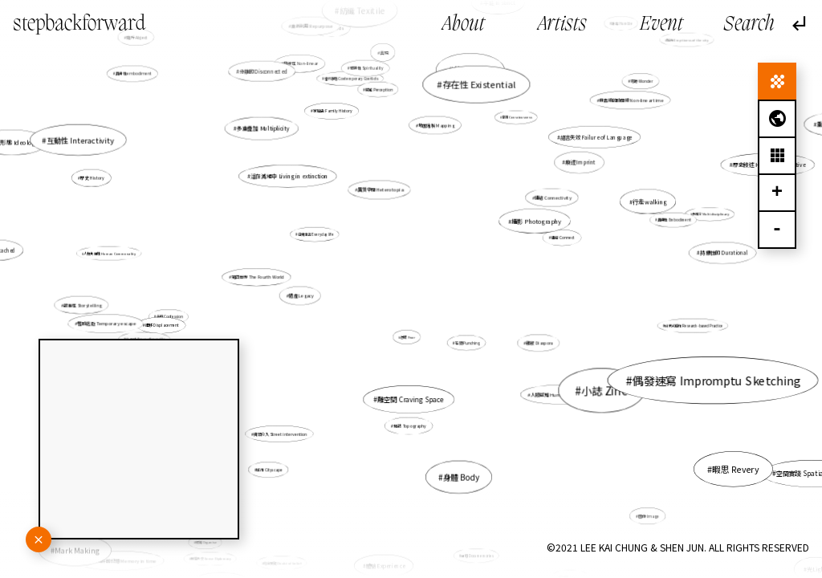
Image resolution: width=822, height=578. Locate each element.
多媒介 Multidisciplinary (702, 216)
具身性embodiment (148, 85)
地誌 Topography (409, 420)
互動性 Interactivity (147, 170)
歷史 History (126, 189)
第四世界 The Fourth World (271, 278)
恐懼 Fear (408, 334)
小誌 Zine (542, 357)
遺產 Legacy (301, 295)
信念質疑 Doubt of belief (283, 562)
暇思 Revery (708, 454)
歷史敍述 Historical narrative (746, 173)
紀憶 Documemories (477, 554)
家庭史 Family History (335, 116)
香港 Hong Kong (478, 70)
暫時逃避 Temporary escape (116, 323)
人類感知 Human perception (540, 379)
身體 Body (459, 465)
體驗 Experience (385, 565)
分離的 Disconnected (263, 71)
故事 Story (469, 82)
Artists (562, 25)
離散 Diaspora (538, 343)
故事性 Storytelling (83, 305)
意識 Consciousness (516, 118)
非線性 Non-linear (301, 66)
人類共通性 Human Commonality (132, 256)
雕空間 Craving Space (411, 399)
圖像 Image (634, 501)
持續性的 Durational (724, 252)
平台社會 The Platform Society (323, 548)
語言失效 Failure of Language (592, 140)
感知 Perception (379, 91)
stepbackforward (79, 24)
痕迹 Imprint (562, 177)
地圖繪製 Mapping (434, 137)
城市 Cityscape (272, 466)
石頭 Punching (463, 338)
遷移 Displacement (179, 322)
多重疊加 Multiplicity (265, 131)
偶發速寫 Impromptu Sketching (694, 374)
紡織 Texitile (371, 58)
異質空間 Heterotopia (381, 189)
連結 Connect (547, 243)
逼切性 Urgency (558, 552)
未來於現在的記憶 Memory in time (120, 560)
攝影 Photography (536, 221)
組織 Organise (206, 542)
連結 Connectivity (552, 198)
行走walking (649, 201)
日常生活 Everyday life (316, 234)
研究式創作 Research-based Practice (663, 321)
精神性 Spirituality (369, 79)
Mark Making (88, 542)
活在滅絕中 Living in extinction (292, 179)
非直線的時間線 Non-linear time (619, 110)
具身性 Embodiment (668, 222)
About (463, 25)
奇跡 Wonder (640, 82)
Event (661, 25)
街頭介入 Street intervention (287, 426)
